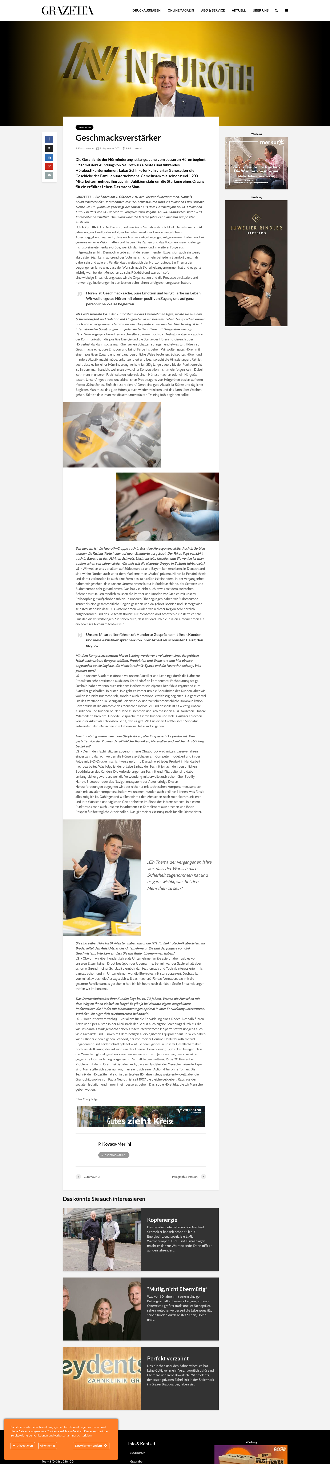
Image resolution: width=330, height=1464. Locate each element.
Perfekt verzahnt (168, 1358)
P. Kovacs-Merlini (85, 148)
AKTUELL (239, 10)
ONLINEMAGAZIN (181, 10)
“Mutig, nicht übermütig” (177, 1289)
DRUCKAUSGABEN (146, 10)
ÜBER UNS (261, 10)
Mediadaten (137, 1445)
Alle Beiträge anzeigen (113, 1155)
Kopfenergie (162, 1219)
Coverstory (84, 127)
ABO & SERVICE (213, 10)
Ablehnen (47, 1445)
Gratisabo (136, 1454)
